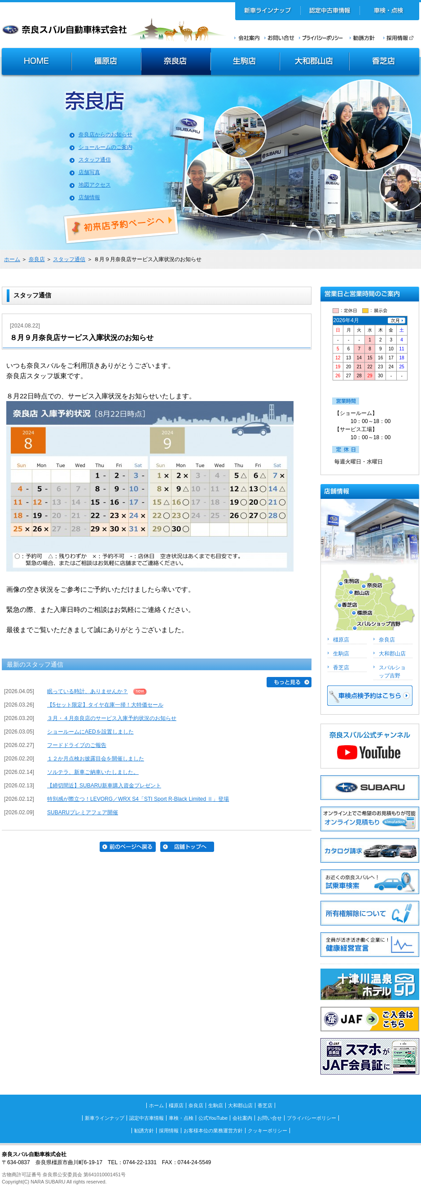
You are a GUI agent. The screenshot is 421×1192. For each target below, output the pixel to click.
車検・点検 (389, 11)
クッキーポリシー (267, 1130)
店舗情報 (89, 197)
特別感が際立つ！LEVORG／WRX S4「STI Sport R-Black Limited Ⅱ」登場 (138, 799)
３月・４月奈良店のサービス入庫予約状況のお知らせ (111, 718)
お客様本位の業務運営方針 (213, 1130)
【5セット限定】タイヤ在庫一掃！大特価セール (105, 705)
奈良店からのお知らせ (105, 134)
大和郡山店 (314, 62)
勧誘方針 (361, 37)
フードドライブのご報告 (76, 745)
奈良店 (176, 62)
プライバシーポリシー (321, 37)
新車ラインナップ (268, 11)
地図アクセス (95, 185)
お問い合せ (279, 37)
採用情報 (401, 37)
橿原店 (106, 62)
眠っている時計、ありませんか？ (87, 691)
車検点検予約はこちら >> (369, 696)
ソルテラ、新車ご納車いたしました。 (93, 772)
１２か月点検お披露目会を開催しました (95, 758)
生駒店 (245, 62)
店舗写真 (89, 172)
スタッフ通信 (95, 160)
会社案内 (247, 37)
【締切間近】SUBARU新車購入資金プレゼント (104, 785)
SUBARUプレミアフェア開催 (82, 812)
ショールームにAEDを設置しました (90, 732)
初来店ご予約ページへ (121, 225)
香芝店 (385, 62)
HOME (35, 62)
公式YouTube (213, 1118)
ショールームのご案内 (105, 147)
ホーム (12, 259)
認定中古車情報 (330, 11)
